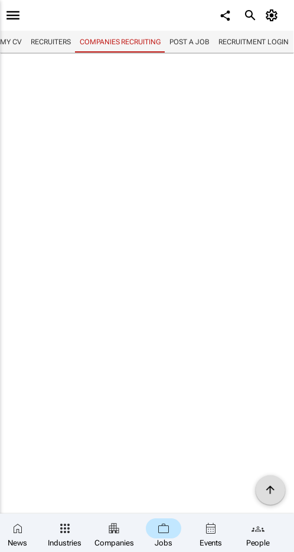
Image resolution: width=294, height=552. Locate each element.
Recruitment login (253, 42)
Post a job (189, 42)
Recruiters (50, 42)
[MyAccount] (273, 15)
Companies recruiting (120, 42)
